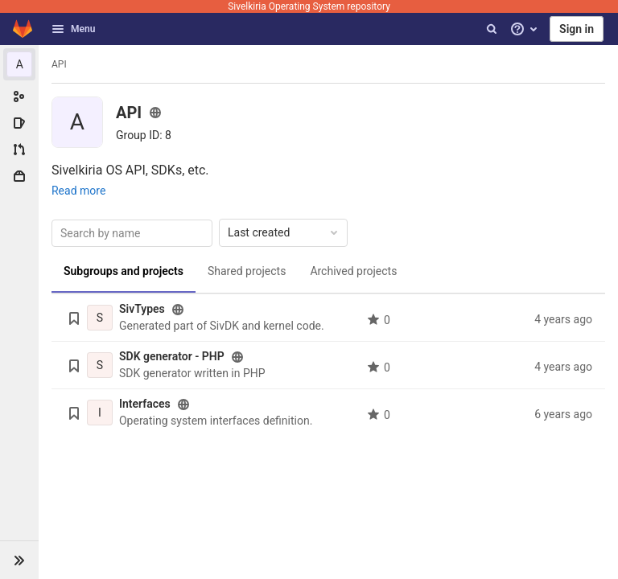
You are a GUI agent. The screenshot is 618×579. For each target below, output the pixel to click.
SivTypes (142, 308)
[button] (19, 559)
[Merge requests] (19, 149)
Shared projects (247, 271)
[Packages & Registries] (19, 176)
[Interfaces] (100, 412)
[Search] (492, 29)
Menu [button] (73, 29)
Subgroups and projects (123, 271)
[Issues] (19, 123)
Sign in (576, 29)
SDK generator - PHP (172, 356)
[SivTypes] (100, 318)
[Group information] (19, 96)
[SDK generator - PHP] (100, 365)
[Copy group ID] (143, 135)
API (59, 64)
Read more (78, 190)
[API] (19, 64)
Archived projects (353, 271)
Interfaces (145, 403)
